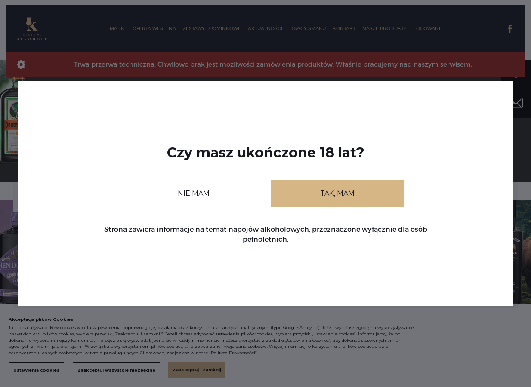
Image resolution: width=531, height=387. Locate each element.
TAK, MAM (337, 193)
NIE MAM (194, 193)
